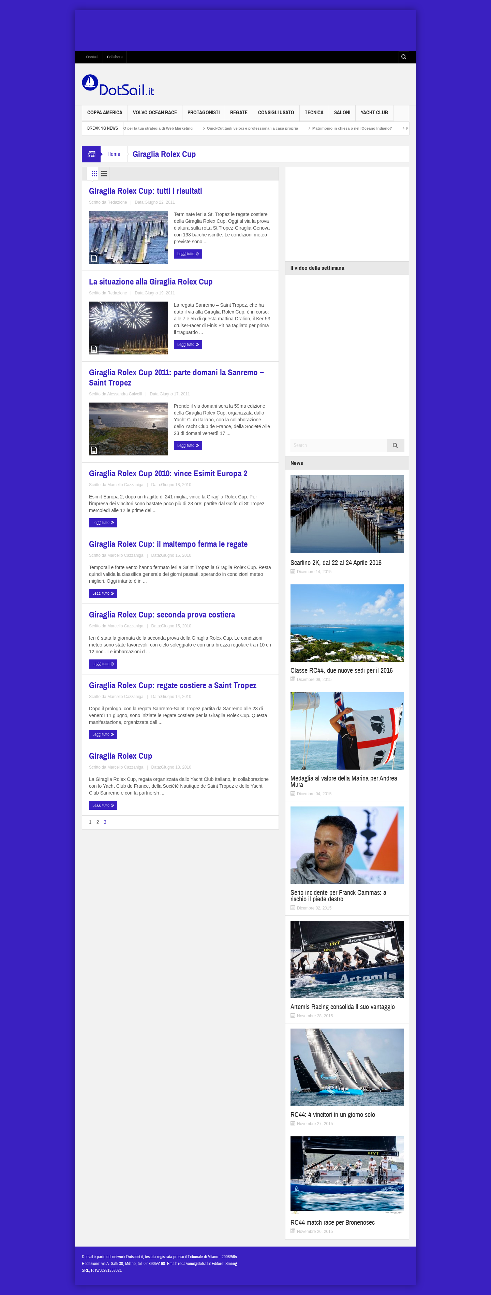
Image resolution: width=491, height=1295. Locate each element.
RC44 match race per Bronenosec (333, 1222)
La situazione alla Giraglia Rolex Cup (226, 257)
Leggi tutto (102, 302)
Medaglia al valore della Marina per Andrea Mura (344, 781)
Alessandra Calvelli (143, 437)
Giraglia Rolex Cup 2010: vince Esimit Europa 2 (224, 333)
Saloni (342, 115)
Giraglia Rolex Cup (209, 547)
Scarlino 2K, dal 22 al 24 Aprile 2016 (336, 562)
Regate (239, 115)
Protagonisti (203, 115)
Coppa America (105, 115)
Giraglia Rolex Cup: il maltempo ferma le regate (127, 474)
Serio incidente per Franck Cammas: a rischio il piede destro (338, 895)
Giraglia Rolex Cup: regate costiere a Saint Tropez (120, 551)
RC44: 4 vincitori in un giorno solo (333, 1114)
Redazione (135, 289)
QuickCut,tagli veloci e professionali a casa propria (263, 128)
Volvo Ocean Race (155, 115)
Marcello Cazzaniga (242, 374)
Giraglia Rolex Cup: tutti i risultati (129, 253)
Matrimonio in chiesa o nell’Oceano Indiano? (363, 128)
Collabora (114, 57)
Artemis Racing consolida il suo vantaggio (343, 1007)
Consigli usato (276, 115)
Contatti (92, 57)
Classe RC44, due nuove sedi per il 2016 (342, 670)
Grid (98, 173)
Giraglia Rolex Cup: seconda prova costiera (222, 474)
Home (113, 154)
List (124, 173)
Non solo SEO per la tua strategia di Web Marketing (158, 128)
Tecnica (314, 115)
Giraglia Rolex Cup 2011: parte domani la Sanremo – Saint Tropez (131, 397)
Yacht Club (374, 115)
